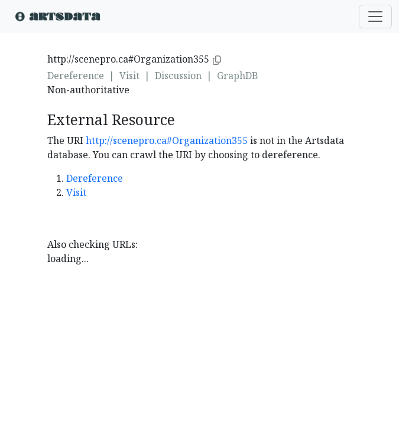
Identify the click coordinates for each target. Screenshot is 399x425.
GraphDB (237, 75)
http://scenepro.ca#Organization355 (167, 140)
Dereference (75, 75)
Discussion (178, 75)
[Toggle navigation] (375, 16)
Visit (129, 75)
